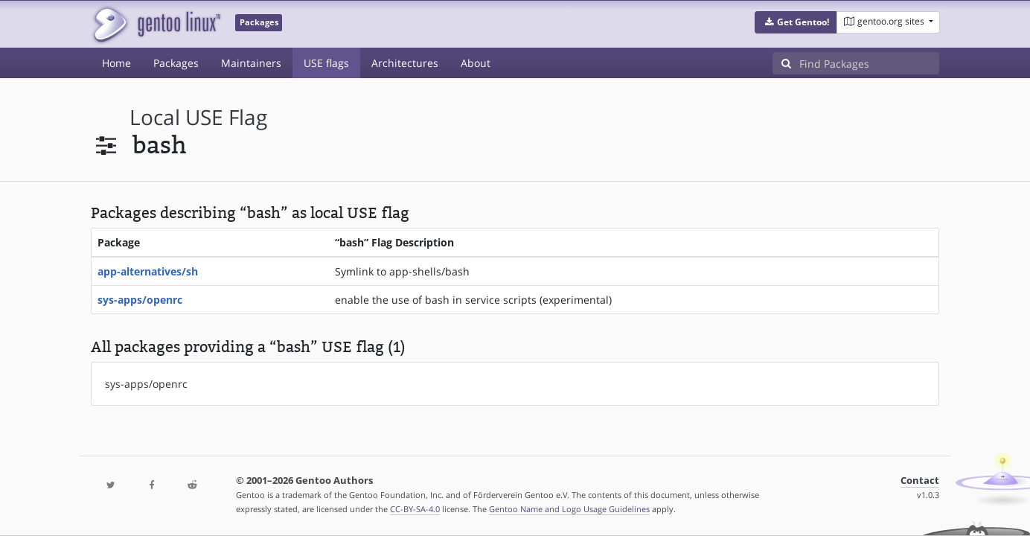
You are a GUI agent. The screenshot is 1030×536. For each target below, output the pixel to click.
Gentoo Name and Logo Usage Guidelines (569, 508)
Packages (176, 63)
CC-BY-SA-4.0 (415, 508)
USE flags (326, 63)
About (475, 63)
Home (116, 63)
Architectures (404, 63)
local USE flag (198, 117)
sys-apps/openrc (139, 300)
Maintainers (251, 63)
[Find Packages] (869, 63)
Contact (920, 480)
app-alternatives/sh (147, 271)
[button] (796, 22)
